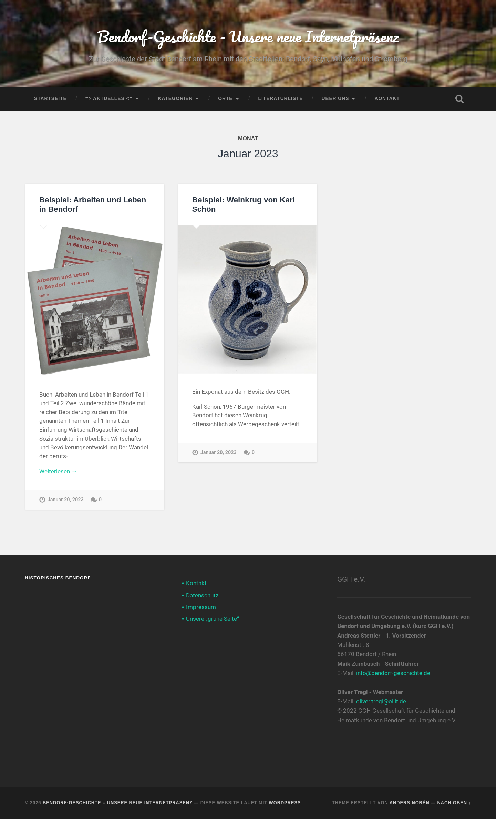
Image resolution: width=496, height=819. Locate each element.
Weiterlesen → (58, 471)
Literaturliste (280, 98)
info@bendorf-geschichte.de (393, 673)
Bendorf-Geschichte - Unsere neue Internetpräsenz (248, 36)
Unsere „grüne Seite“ (212, 618)
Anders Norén (410, 802)
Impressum (201, 606)
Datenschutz (202, 595)
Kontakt (387, 98)
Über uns (335, 98)
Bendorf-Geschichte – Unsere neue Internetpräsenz (118, 802)
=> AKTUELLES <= (109, 98)
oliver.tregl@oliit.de (381, 701)
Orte (225, 98)
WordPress (285, 802)
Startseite (50, 98)
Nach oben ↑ (454, 802)
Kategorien (175, 98)
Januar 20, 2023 (66, 500)
